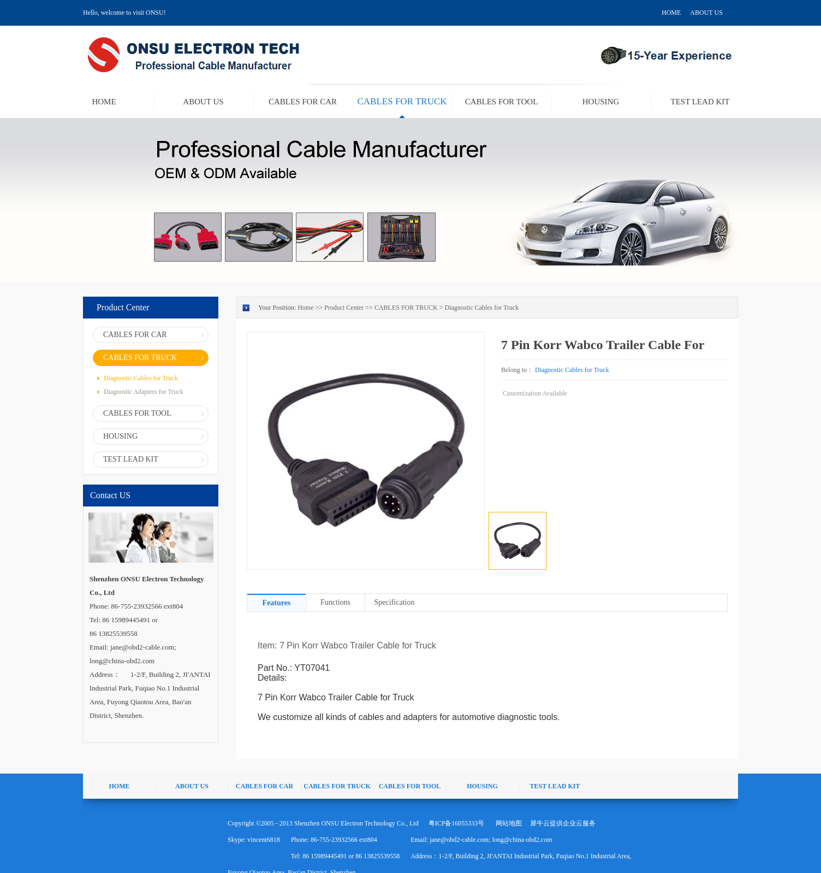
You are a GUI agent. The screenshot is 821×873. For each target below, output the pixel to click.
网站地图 (507, 823)
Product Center (344, 307)
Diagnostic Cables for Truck (481, 307)
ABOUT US (706, 12)
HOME (671, 12)
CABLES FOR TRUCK (406, 307)
